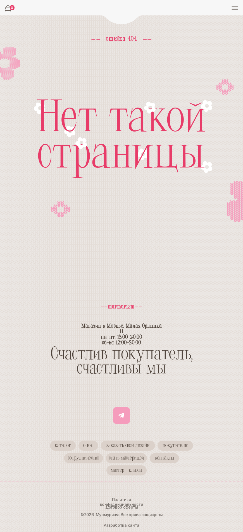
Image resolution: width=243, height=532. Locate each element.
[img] (121, 12)
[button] (83, 458)
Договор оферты (121, 507)
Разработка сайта (121, 525)
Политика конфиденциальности (121, 502)
